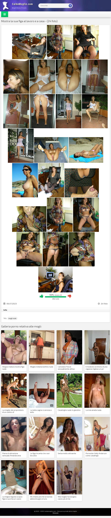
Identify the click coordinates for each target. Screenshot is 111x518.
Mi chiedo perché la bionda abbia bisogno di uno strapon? (41, 498)
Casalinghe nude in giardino (69, 410)
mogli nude (12, 318)
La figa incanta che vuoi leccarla (40, 454)
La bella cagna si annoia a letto (40, 411)
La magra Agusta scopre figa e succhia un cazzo (12, 498)
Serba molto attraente (67, 453)
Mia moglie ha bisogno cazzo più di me (67, 498)
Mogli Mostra (18, 5)
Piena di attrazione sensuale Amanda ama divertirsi (11, 454)
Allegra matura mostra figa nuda (13, 368)
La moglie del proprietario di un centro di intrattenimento (13, 411)
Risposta (55, 513)
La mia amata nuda (93, 410)
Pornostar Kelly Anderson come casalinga (96, 454)
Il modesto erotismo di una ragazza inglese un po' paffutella (96, 368)
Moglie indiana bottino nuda (41, 367)
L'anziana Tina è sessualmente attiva (66, 368)
